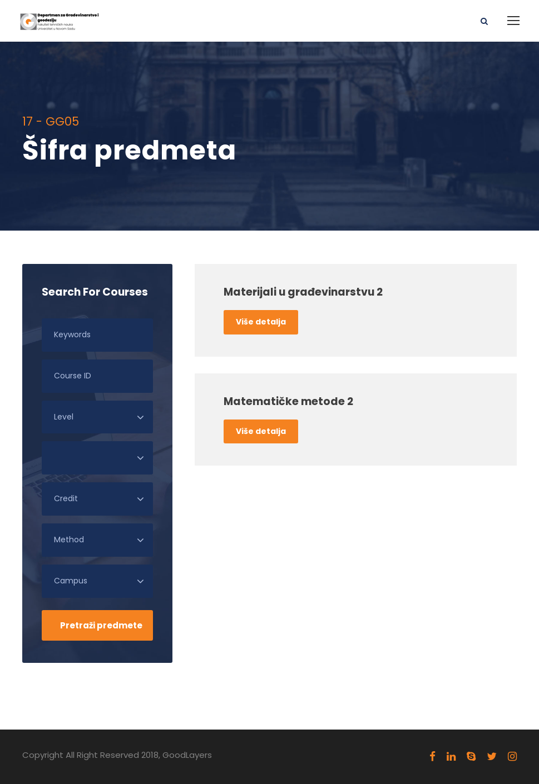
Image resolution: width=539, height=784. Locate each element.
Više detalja (261, 321)
